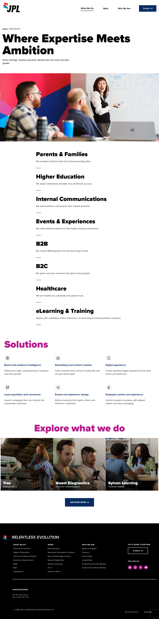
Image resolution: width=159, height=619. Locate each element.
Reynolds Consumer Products (61, 552)
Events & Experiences (23, 560)
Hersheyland (54, 548)
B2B (15, 564)
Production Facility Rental (94, 564)
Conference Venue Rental (94, 568)
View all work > (55, 571)
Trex (50, 568)
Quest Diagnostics (56, 560)
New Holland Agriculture (59, 556)
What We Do (87, 8)
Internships (87, 556)
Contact (146, 8)
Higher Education (21, 552)
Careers (85, 552)
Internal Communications (24, 556)
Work (105, 8)
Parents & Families (21, 548)
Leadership (87, 560)
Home (5, 28)
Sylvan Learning (55, 564)
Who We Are (124, 8)
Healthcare (18, 571)
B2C (15, 568)
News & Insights (89, 548)
